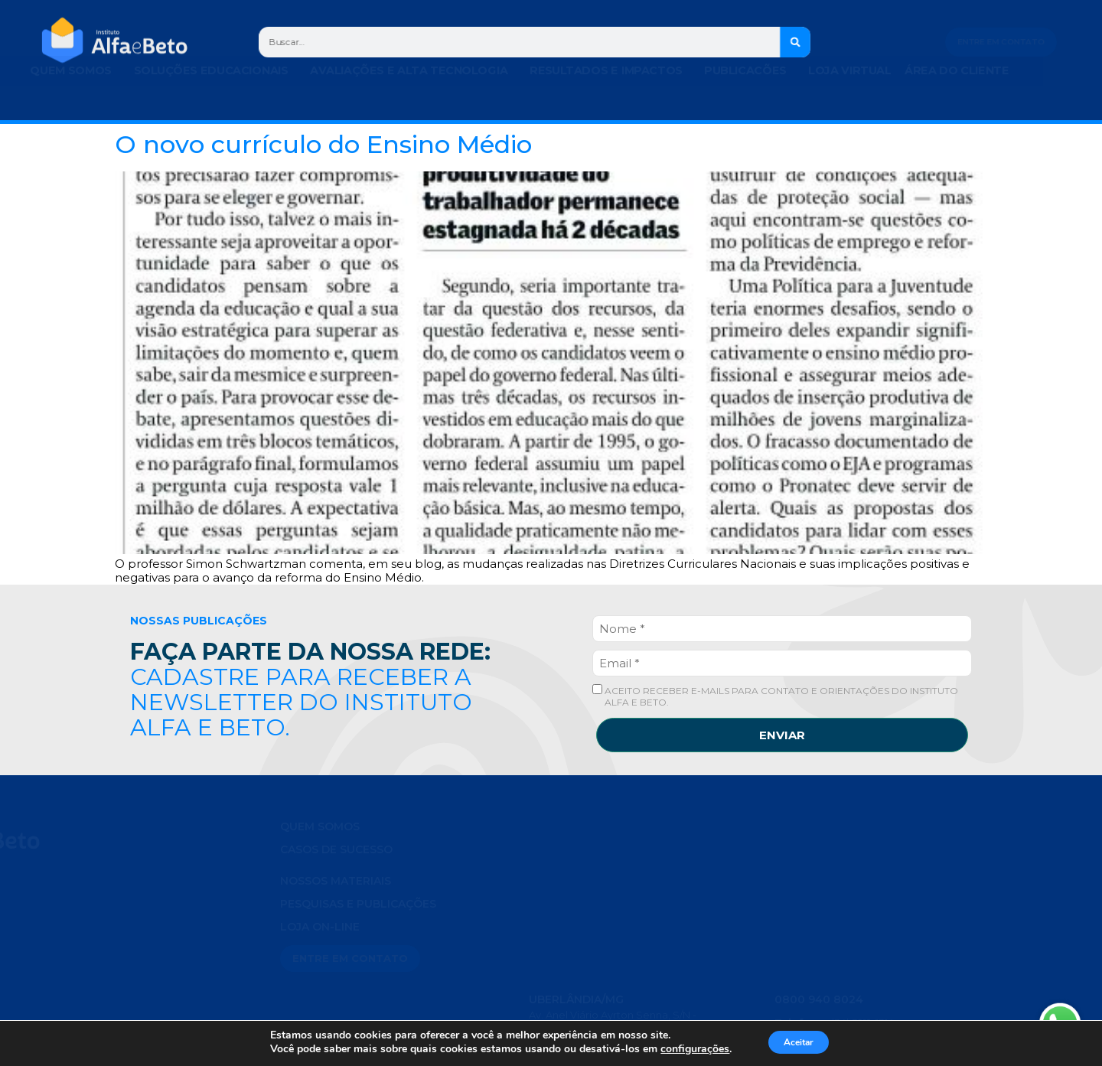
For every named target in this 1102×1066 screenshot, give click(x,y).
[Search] (796, 42)
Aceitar (798, 1042)
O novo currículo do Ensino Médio (323, 144)
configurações (684, 1049)
